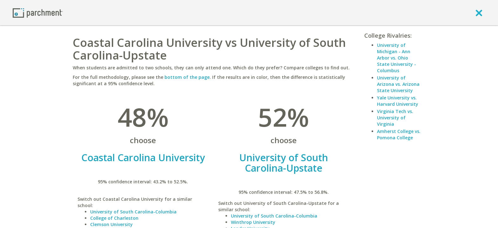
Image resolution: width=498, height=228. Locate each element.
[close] (479, 12)
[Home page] (38, 13)
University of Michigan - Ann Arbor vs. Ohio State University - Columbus (396, 57)
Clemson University (111, 224)
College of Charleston (114, 218)
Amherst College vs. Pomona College (399, 134)
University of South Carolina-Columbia (133, 212)
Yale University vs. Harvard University (397, 101)
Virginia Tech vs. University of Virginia (395, 117)
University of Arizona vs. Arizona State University (398, 84)
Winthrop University (253, 222)
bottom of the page (187, 77)
